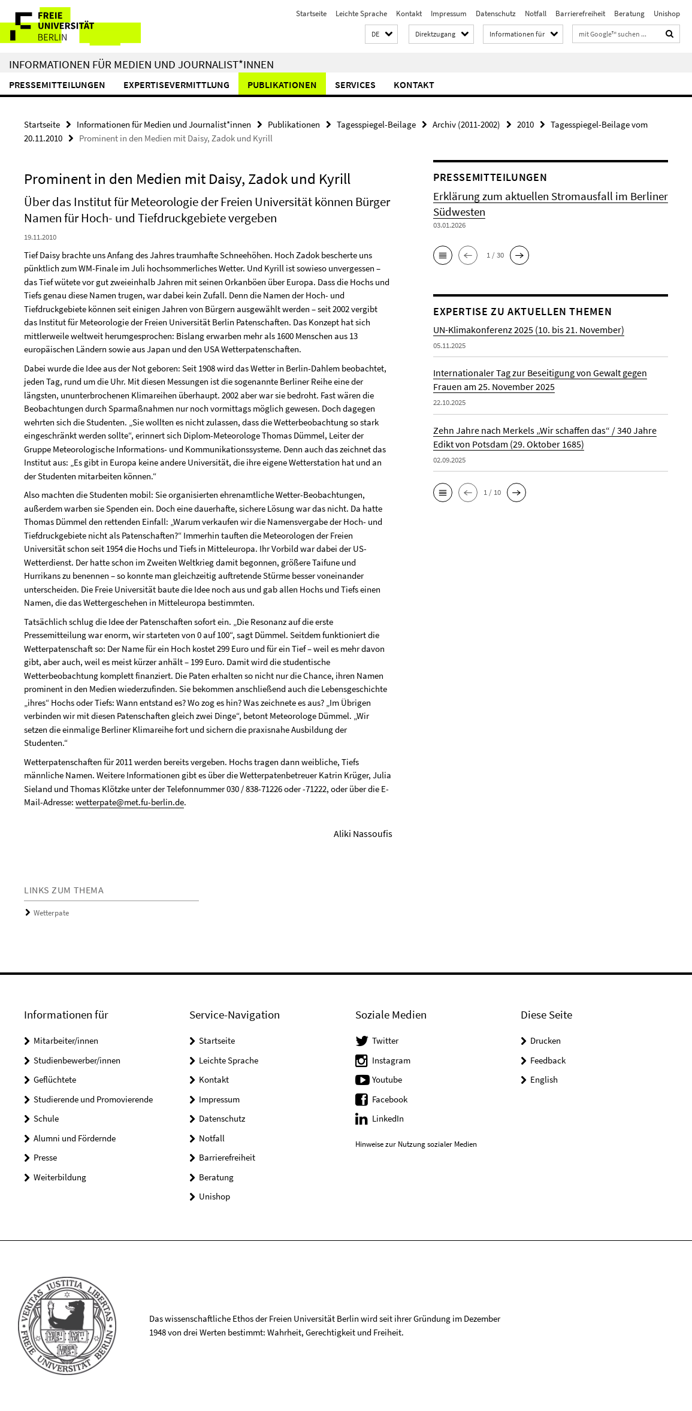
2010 (525, 124)
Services (355, 84)
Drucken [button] (545, 1040)
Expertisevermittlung (176, 84)
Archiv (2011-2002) (466, 124)
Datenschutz (496, 13)
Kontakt (409, 13)
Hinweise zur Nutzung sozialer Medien (416, 1144)
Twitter (385, 1040)
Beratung (629, 13)
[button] (381, 34)
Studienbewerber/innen (77, 1060)
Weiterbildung (60, 1177)
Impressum (449, 13)
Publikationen (282, 84)
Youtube (387, 1079)
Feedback (548, 1060)
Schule (46, 1118)
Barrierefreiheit (580, 13)
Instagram (391, 1060)
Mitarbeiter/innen (66, 1040)
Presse (45, 1157)
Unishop (667, 13)
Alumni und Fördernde (75, 1138)
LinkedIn (388, 1118)
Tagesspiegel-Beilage (376, 124)
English (544, 1079)
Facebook (389, 1099)
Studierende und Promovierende (93, 1099)
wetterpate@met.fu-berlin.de (129, 802)
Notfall (535, 13)
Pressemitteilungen (57, 84)
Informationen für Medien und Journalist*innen (141, 64)
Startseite (311, 13)
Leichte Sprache (361, 13)
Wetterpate (51, 913)
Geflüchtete (55, 1079)
